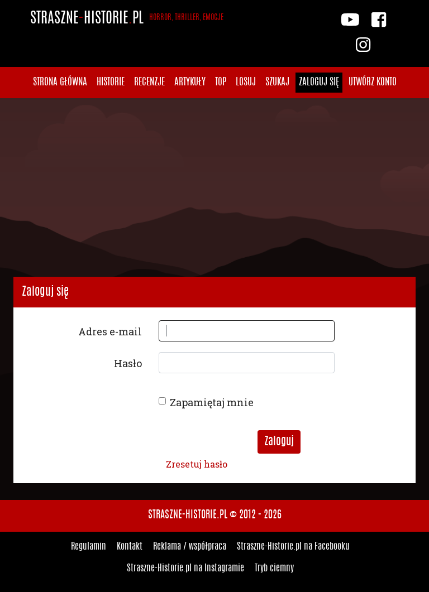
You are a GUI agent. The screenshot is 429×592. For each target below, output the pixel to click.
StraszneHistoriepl (126, 19)
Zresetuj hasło (196, 464)
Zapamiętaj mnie (212, 402)
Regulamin (88, 546)
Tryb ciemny (274, 568)
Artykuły (190, 82)
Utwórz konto (373, 82)
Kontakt (129, 546)
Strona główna (60, 82)
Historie (111, 82)
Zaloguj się (319, 82)
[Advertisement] (214, 187)
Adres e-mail (110, 331)
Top (220, 82)
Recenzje (149, 82)
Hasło (128, 363)
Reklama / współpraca (189, 546)
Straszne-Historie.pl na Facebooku (293, 546)
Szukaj (277, 82)
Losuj (246, 82)
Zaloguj (279, 441)
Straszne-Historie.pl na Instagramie (185, 568)
